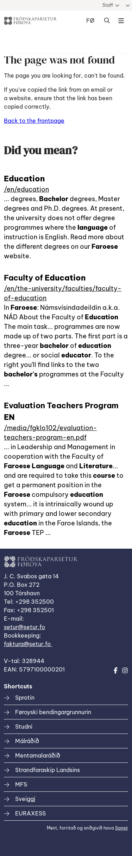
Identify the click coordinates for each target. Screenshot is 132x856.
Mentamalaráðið (37, 755)
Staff (107, 5)
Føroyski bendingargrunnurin (53, 712)
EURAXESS (30, 813)
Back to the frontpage (34, 120)
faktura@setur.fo (28, 643)
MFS (21, 784)
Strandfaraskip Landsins (47, 769)
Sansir (121, 828)
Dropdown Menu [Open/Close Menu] (121, 21)
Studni (23, 726)
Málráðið (27, 741)
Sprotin (24, 697)
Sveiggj (25, 798)
